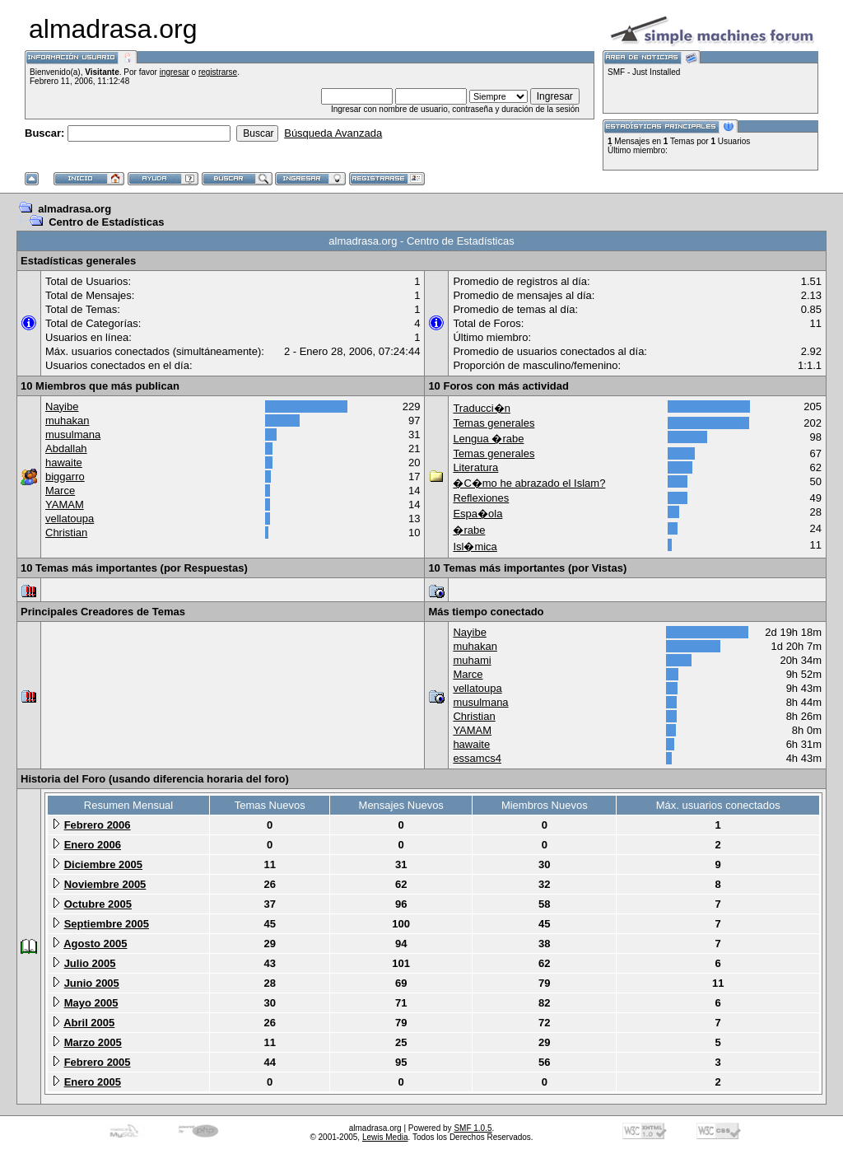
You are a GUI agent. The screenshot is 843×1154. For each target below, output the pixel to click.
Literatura (475, 467)
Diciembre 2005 (103, 864)
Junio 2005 (91, 983)
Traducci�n (481, 408)
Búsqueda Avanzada (333, 133)
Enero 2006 (92, 845)
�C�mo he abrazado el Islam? (529, 483)
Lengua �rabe (488, 438)
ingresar (174, 72)
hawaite (63, 462)
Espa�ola (477, 513)
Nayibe (61, 406)
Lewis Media (385, 1137)
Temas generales (493, 423)
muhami (472, 660)
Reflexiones (481, 498)
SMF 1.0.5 (472, 1128)
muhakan (67, 420)
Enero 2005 (92, 1082)
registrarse (217, 72)
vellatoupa (69, 518)
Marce (60, 490)
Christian (66, 532)
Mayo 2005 (91, 1003)
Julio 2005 (90, 963)
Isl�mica (474, 546)
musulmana (72, 434)
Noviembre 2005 (105, 884)
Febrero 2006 (97, 825)
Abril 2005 (88, 1022)
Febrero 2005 (97, 1062)
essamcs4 (477, 758)
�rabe (469, 530)
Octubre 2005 (98, 904)
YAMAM (64, 504)
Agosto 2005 (95, 943)
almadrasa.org (74, 209)
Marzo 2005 (93, 1042)
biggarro (65, 476)
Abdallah (66, 448)
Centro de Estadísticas (106, 222)
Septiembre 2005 (106, 924)
